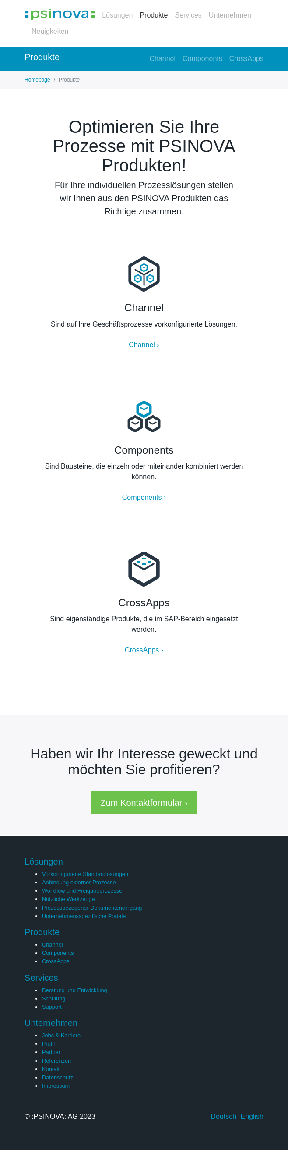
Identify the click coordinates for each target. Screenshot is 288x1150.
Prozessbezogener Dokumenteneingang (92, 907)
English (252, 1116)
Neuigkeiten (50, 31)
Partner (51, 1052)
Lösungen (117, 15)
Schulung (53, 998)
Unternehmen (230, 15)
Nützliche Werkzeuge (68, 899)
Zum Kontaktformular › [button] (144, 803)
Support (52, 1007)
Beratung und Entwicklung (74, 990)
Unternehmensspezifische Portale (84, 916)
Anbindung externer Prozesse (79, 882)
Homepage (37, 80)
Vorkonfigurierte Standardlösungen (85, 874)
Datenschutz (57, 1077)
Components (202, 58)
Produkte (154, 15)
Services (188, 15)
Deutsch (223, 1116)
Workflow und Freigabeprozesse (82, 890)
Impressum (56, 1085)
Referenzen (56, 1060)
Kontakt (51, 1069)
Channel (162, 58)
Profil (48, 1043)
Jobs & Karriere (61, 1035)
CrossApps (246, 58)
